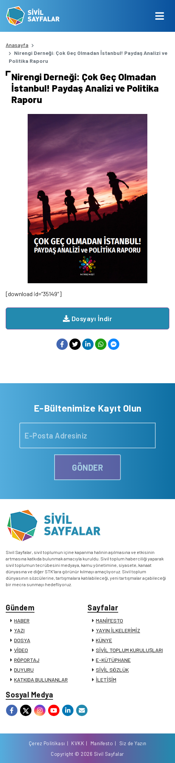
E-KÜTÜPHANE (113, 660)
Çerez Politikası (47, 743)
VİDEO (21, 650)
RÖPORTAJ (26, 660)
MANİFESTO (109, 620)
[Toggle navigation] (159, 16)
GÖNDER (87, 467)
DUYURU (24, 669)
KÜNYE (104, 640)
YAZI (19, 630)
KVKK (77, 743)
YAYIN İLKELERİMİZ (118, 630)
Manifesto (102, 743)
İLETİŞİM (106, 679)
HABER (22, 620)
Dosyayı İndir (87, 318)
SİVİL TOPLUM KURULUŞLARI (129, 650)
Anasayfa (17, 45)
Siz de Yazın (133, 743)
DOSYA (22, 640)
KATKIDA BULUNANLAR (41, 679)
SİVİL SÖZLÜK (112, 669)
